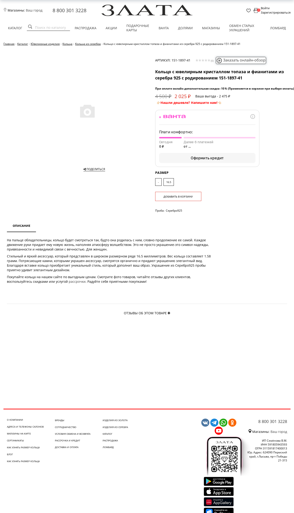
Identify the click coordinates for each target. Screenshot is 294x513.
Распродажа (85, 28)
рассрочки (77, 281)
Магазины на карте (19, 433)
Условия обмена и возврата (72, 433)
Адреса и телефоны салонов (25, 426)
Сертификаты (15, 440)
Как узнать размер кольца (23, 447)
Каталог (15, 28)
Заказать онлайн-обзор (241, 60)
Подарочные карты (137, 27)
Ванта (164, 28)
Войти (265, 8)
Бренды (59, 420)
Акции (111, 28)
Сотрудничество (65, 427)
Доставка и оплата (66, 447)
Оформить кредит (207, 158)
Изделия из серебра (115, 427)
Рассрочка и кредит (67, 440)
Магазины (211, 28)
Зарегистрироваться (276, 12)
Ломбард (278, 28)
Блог (10, 454)
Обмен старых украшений (241, 27)
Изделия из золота (115, 420)
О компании (15, 419)
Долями (185, 28)
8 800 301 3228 (69, 10)
